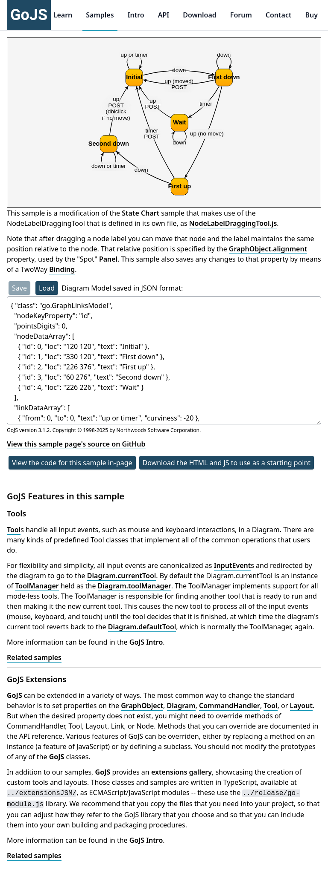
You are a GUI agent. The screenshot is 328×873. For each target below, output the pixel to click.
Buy (311, 15)
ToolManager (37, 586)
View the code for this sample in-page (72, 462)
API (164, 15)
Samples (100, 15)
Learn (63, 15)
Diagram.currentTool (121, 575)
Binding (62, 269)
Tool (13, 529)
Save (19, 288)
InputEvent (232, 565)
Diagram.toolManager (134, 586)
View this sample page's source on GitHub (76, 444)
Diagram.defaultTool (142, 626)
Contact (279, 15)
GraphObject (142, 705)
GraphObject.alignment (268, 249)
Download (200, 15)
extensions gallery (181, 772)
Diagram (181, 705)
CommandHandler (229, 705)
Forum (241, 15)
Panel (108, 259)
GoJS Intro (146, 642)
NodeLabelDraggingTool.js (233, 223)
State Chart (140, 213)
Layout (301, 705)
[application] (164, 122)
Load (47, 288)
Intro (136, 15)
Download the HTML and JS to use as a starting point (227, 462)
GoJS (28, 15)
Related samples (34, 657)
